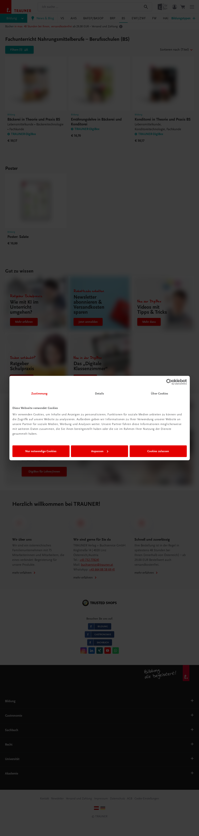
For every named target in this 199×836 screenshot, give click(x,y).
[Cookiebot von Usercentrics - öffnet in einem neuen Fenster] (169, 382)
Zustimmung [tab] (39, 393)
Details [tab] (99, 393)
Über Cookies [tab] (159, 393)
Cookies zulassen (158, 451)
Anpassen (99, 451)
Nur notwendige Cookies (41, 451)
